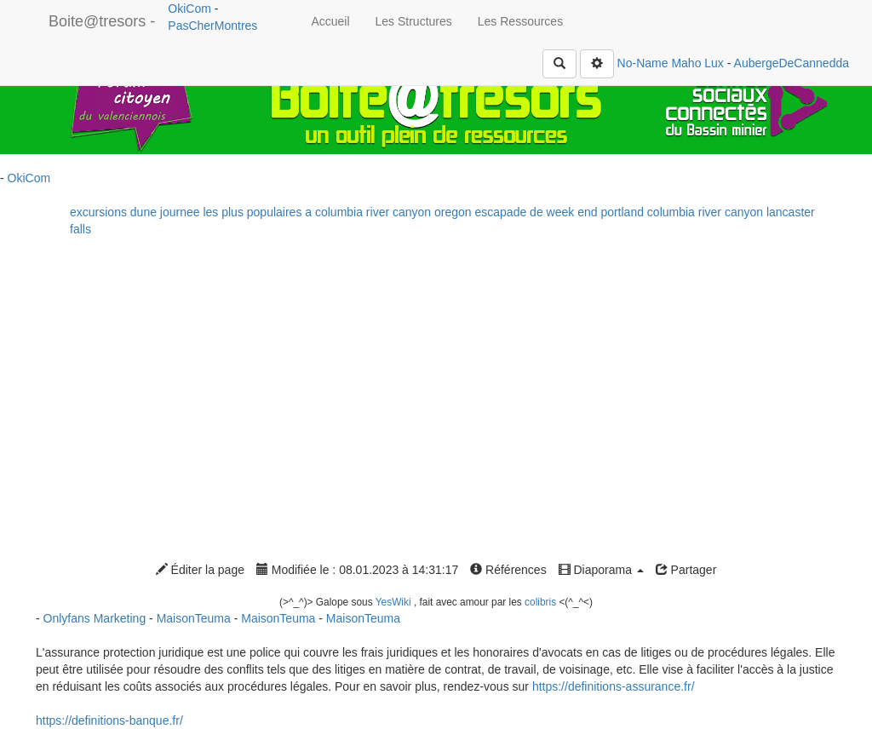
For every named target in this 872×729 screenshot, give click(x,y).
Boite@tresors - (102, 21)
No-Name (642, 63)
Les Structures (414, 21)
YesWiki (393, 602)
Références (508, 570)
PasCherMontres (212, 25)
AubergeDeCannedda (791, 63)
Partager (686, 570)
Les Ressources (520, 21)
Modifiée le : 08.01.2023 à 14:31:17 (357, 570)
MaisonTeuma (195, 618)
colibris (540, 602)
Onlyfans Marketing (96, 618)
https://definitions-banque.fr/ (109, 720)
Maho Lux (697, 63)
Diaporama (601, 570)
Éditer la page (200, 570)
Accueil (330, 21)
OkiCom (191, 8)
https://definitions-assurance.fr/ (613, 686)
